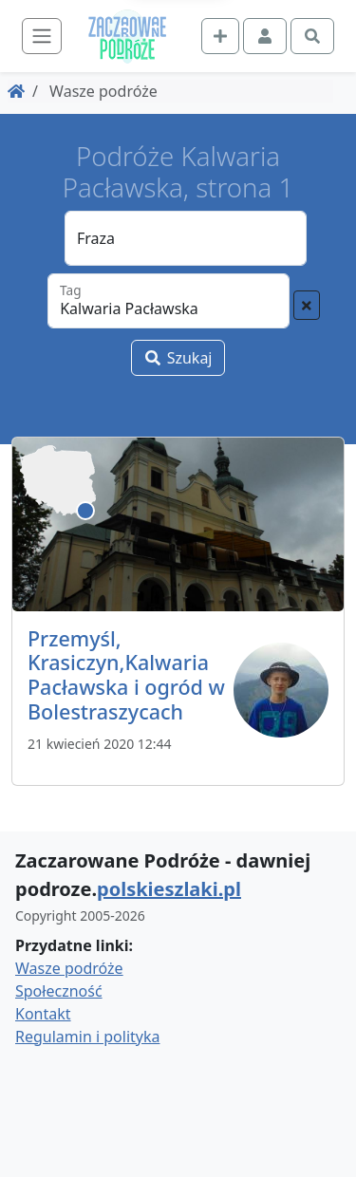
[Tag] (168, 300)
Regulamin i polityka (87, 1036)
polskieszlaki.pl (169, 889)
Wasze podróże (69, 968)
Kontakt (43, 1013)
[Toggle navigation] (42, 36)
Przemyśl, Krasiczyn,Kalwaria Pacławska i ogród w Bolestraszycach (126, 675)
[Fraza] (186, 238)
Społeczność (59, 991)
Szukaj (177, 357)
